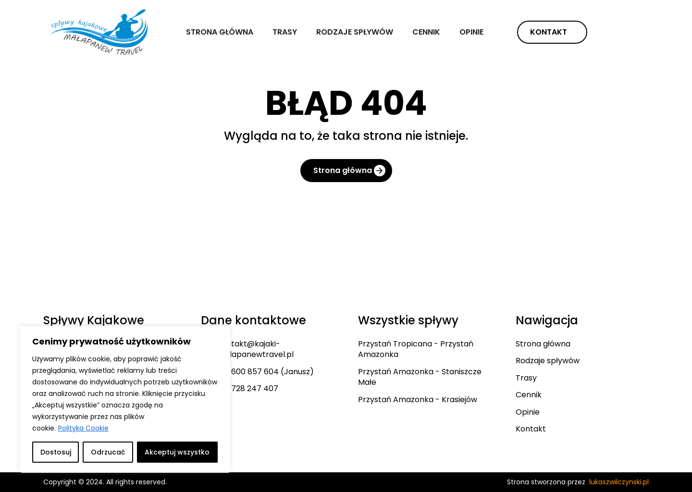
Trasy (284, 31)
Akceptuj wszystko (177, 452)
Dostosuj (55, 452)
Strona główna (219, 31)
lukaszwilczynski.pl (619, 482)
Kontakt (548, 31)
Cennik (426, 31)
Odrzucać (108, 452)
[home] (100, 32)
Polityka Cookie (83, 428)
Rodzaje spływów (354, 31)
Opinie (471, 31)
